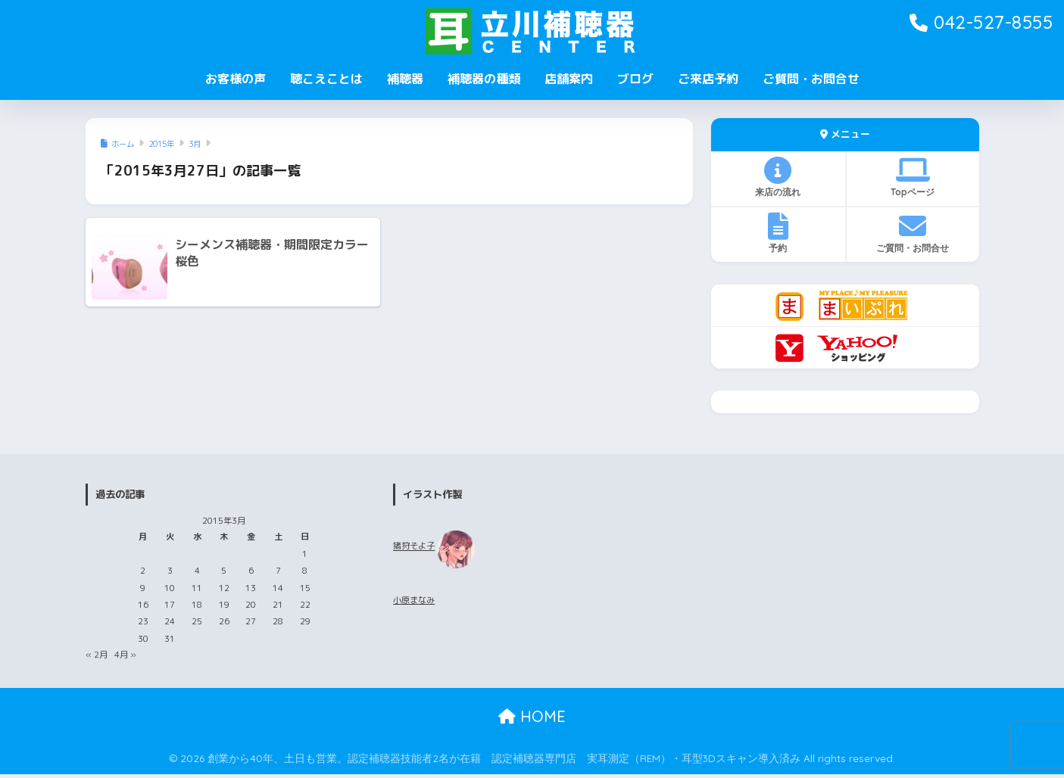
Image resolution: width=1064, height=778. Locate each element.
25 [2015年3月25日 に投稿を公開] (197, 621)
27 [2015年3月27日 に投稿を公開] (250, 621)
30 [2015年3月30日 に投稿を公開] (143, 639)
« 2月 (97, 655)
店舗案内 (568, 78)
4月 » (125, 655)
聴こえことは (326, 78)
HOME (532, 716)
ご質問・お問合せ (811, 78)
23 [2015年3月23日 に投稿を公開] (143, 621)
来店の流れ (778, 177)
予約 (778, 233)
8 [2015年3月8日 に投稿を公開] (304, 571)
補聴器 (405, 78)
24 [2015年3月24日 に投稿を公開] (169, 621)
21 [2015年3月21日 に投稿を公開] (278, 605)
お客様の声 (235, 78)
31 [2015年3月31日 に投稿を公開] (169, 639)
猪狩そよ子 (414, 546)
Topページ (913, 177)
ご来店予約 (708, 78)
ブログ (635, 78)
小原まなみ (414, 600)
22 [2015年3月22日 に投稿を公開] (305, 605)
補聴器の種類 (484, 78)
